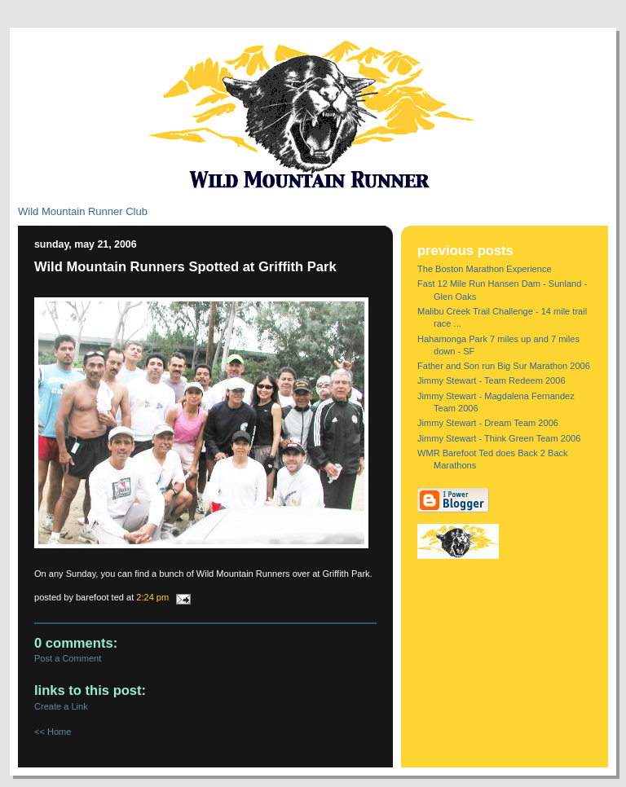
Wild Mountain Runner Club (83, 211)
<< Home (52, 731)
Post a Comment (67, 658)
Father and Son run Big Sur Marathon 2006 (503, 366)
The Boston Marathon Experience (484, 269)
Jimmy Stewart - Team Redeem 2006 (491, 380)
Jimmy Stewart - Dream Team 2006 (487, 423)
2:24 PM (152, 597)
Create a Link (61, 706)
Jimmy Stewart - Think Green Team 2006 (498, 438)
